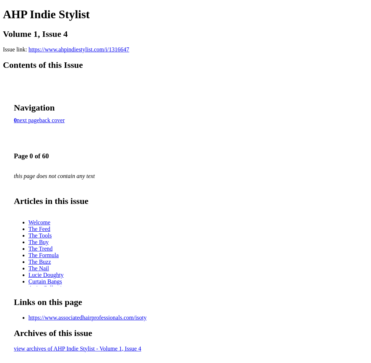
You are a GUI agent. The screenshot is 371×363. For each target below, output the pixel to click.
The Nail (38, 268)
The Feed (39, 229)
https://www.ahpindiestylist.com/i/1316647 (78, 49)
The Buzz (39, 262)
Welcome (39, 222)
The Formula (43, 255)
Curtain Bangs (45, 281)
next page (28, 120)
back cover (52, 120)
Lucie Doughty (45, 275)
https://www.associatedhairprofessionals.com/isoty (87, 317)
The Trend (40, 249)
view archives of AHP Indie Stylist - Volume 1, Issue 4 (77, 348)
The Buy (38, 242)
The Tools (40, 235)
